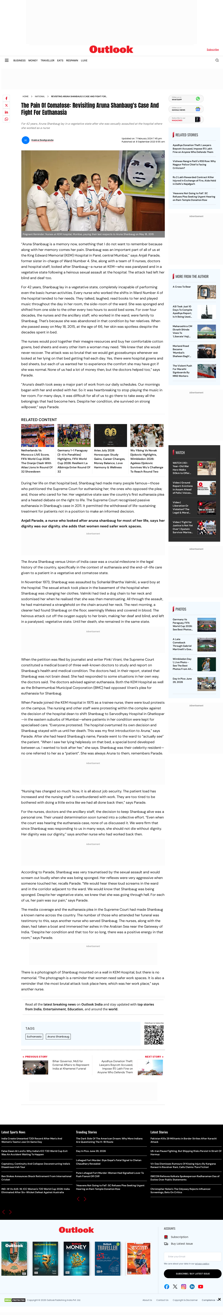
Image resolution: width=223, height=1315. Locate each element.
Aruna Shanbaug (58, 1036)
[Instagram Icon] (183, 1286)
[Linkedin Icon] (192, 1286)
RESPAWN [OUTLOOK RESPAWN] (72, 60)
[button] (3, 1212)
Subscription (179, 1237)
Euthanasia (34, 1036)
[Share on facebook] (6, 98)
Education (75, 1009)
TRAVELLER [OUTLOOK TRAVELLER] (47, 60)
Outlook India (92, 1004)
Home (26, 96)
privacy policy (202, 1263)
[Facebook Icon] (167, 1286)
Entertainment (54, 1009)
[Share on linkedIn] (6, 112)
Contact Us (162, 1300)
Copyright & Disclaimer (185, 1300)
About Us (147, 1300)
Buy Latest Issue (182, 1244)
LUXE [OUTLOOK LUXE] (84, 60)
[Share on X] (6, 105)
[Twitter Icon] (175, 1286)
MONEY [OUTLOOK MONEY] (33, 60)
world (113, 1009)
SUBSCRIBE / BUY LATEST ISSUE (193, 1273)
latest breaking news (60, 1004)
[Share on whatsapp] (6, 119)
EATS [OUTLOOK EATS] (60, 60)
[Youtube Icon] (200, 1286)
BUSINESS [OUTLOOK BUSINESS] (19, 60)
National (40, 96)
